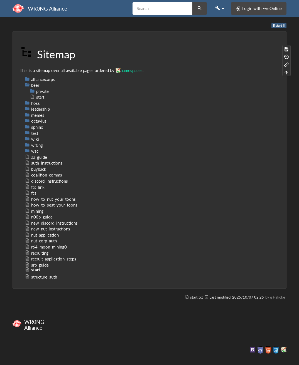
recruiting (36, 252)
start (37, 97)
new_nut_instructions (47, 228)
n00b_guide (39, 216)
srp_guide (37, 264)
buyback (35, 169)
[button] (219, 8)
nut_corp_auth (41, 240)
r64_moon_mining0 (46, 246)
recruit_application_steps (50, 258)
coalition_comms (43, 174)
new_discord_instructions (51, 222)
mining (34, 210)
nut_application (42, 234)
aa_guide (36, 157)
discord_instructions (46, 180)
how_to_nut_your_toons (50, 199)
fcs (30, 192)
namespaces (132, 70)
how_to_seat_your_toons (51, 204)
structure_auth (41, 276)
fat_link (35, 187)
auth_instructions (43, 162)
